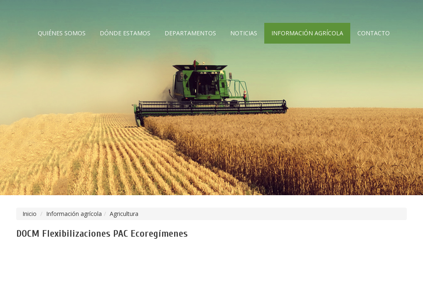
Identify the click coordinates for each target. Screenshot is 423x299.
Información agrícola (307, 33)
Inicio (29, 214)
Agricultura (124, 214)
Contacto (373, 33)
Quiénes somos (62, 33)
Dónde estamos (125, 33)
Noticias (243, 33)
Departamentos (190, 33)
